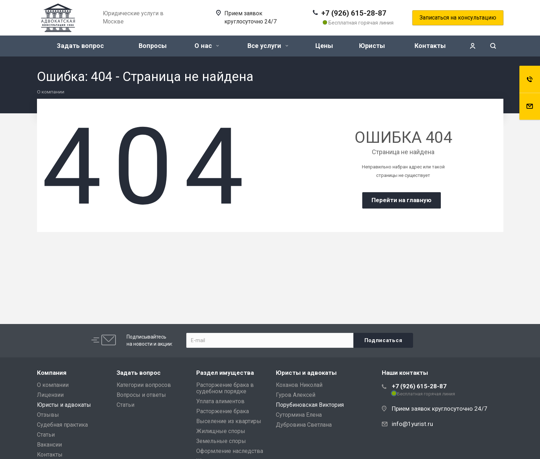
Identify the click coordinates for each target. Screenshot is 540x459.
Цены (324, 45)
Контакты (430, 45)
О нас (206, 45)
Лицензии (50, 395)
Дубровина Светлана (304, 424)
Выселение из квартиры (228, 421)
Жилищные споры (220, 431)
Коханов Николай (299, 385)
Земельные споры (221, 441)
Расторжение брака (222, 411)
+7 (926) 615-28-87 (353, 13)
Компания (51, 372)
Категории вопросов (144, 385)
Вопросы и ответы (141, 395)
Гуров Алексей (295, 395)
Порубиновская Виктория (310, 404)
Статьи (46, 434)
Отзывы (48, 414)
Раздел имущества (225, 372)
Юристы (372, 45)
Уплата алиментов (220, 401)
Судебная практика (62, 424)
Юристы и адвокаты (64, 404)
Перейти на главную (401, 200)
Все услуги (267, 45)
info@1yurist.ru (412, 423)
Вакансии (49, 444)
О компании (53, 385)
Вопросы (153, 45)
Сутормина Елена (299, 414)
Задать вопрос (80, 45)
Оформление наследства (229, 451)
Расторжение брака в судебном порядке (225, 388)
